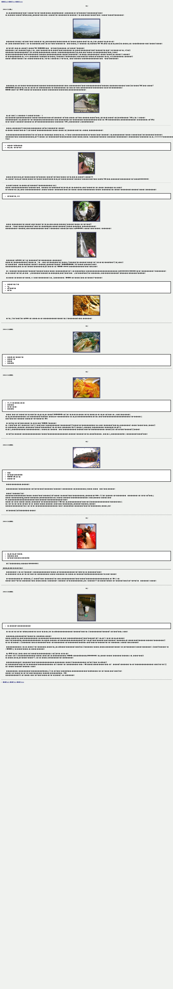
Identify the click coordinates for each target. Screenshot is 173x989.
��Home (19, 2)
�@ (87, 6)
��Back (4, 2)
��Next (11, 2)
